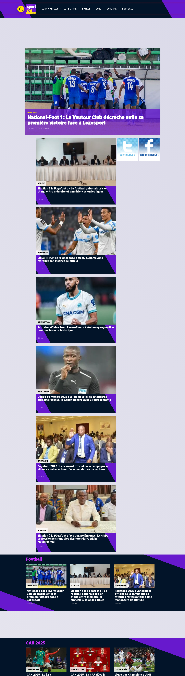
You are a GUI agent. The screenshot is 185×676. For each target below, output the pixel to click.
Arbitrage (78, 209)
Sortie (29, 162)
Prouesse (77, 162)
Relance (32, 113)
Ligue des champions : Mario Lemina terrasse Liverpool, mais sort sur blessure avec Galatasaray (95, 552)
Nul (40, 546)
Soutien (76, 257)
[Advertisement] (92, 37)
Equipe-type (77, 395)
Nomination (32, 209)
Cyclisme (111, 9)
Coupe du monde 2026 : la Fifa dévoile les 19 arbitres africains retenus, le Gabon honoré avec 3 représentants (92, 219)
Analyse (75, 622)
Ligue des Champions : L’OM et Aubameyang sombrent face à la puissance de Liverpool (133, 405)
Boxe (98, 9)
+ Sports (80, 657)
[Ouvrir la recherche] (20, 9)
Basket (86, 9)
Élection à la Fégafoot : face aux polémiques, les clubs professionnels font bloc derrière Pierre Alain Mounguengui (90, 268)
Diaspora (80, 654)
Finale (74, 442)
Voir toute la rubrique (104, 470)
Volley (51, 666)
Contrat (87, 513)
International (54, 657)
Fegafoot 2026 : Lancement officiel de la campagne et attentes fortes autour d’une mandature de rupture (44, 267)
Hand (51, 660)
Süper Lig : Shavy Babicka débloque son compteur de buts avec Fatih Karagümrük (50, 500)
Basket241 (109, 663)
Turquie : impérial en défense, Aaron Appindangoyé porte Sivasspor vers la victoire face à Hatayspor (97, 534)
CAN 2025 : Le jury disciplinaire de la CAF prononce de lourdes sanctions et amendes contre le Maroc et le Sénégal (46, 406)
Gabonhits (109, 657)
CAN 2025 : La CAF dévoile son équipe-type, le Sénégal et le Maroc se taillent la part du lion (89, 405)
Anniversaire (122, 622)
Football (127, 9)
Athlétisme (70, 9)
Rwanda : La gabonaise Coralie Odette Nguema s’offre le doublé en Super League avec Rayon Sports (96, 501)
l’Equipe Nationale (84, 666)
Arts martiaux (50, 9)
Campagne (31, 257)
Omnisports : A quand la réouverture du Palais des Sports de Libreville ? (131, 630)
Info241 (108, 654)
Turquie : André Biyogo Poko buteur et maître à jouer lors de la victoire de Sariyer (51, 533)
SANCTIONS (33, 395)
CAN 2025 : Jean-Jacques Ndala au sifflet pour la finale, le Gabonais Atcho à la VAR (46, 450)
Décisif (41, 528)
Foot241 (109, 660)
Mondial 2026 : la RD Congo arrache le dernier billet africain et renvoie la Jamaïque (145, 512)
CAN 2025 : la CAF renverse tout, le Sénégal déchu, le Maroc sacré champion (144, 524)
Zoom (30, 622)
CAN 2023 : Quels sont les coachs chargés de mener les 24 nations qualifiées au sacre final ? (46, 632)
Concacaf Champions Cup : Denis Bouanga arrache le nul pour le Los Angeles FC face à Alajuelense (51, 552)
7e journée (121, 395)
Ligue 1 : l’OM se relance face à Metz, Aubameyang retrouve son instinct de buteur (92, 169)
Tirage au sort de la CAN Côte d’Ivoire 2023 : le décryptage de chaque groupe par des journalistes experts (90, 632)
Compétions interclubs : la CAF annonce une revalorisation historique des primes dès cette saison (145, 551)
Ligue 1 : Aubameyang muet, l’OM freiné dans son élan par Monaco (51, 517)
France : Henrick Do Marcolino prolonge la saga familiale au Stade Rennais (96, 517)
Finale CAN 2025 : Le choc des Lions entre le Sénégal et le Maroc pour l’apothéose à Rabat (133, 452)
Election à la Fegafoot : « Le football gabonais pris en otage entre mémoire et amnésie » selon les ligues (44, 171)
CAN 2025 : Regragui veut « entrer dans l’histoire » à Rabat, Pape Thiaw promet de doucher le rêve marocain (90, 452)
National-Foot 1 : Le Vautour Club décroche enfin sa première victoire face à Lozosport (85, 120)
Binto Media (108, 673)
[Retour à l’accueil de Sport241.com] (31, 9)
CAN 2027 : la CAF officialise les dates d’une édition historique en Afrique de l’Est (144, 500)
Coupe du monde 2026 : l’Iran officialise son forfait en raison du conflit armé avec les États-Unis (145, 537)
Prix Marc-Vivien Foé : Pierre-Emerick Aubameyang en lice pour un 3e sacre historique (45, 217)
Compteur (43, 495)
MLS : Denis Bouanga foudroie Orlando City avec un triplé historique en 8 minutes (96, 484)
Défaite (42, 513)
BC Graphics (72, 673)
